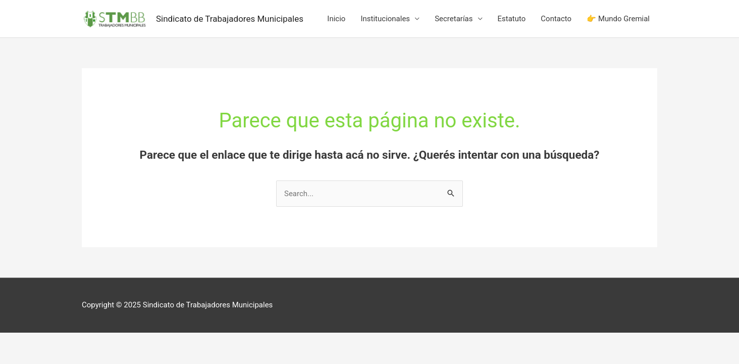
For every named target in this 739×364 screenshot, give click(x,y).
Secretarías (453, 18)
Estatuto (512, 18)
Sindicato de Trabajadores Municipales (229, 19)
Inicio (336, 18)
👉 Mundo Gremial (618, 18)
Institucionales (385, 18)
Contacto (556, 18)
